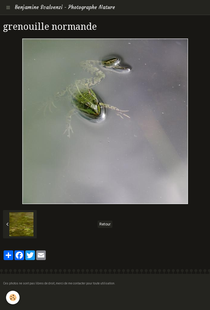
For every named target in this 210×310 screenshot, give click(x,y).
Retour (105, 224)
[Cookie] (13, 297)
